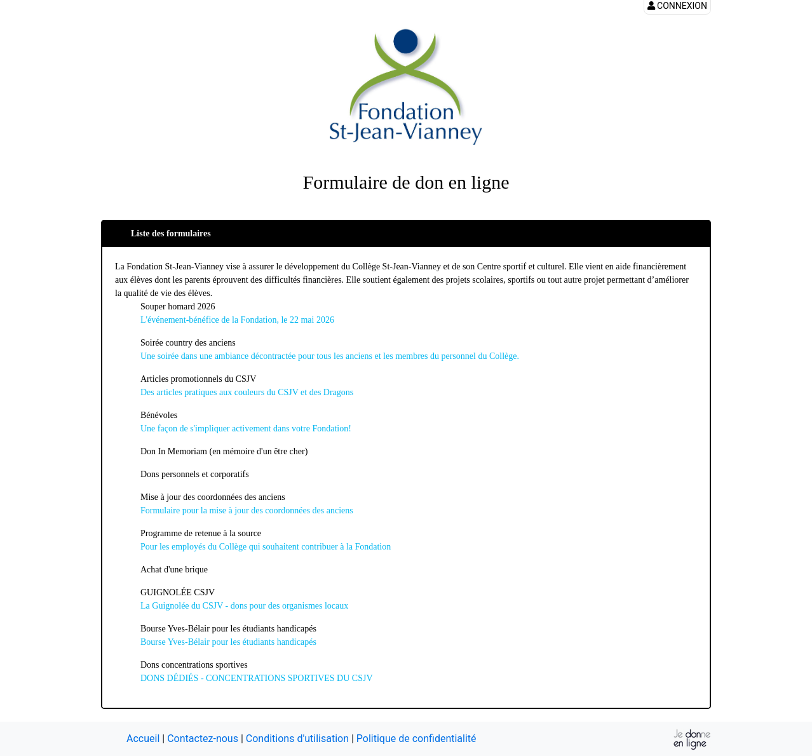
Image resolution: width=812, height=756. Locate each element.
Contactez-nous (202, 738)
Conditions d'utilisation (297, 738)
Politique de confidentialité (416, 738)
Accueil (142, 738)
